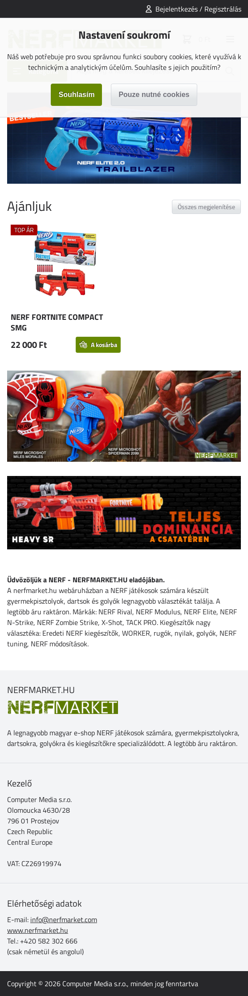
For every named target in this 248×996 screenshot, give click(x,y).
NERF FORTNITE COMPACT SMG (57, 322)
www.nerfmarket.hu (37, 930)
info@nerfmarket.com (63, 919)
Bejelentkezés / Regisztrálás (198, 9)
